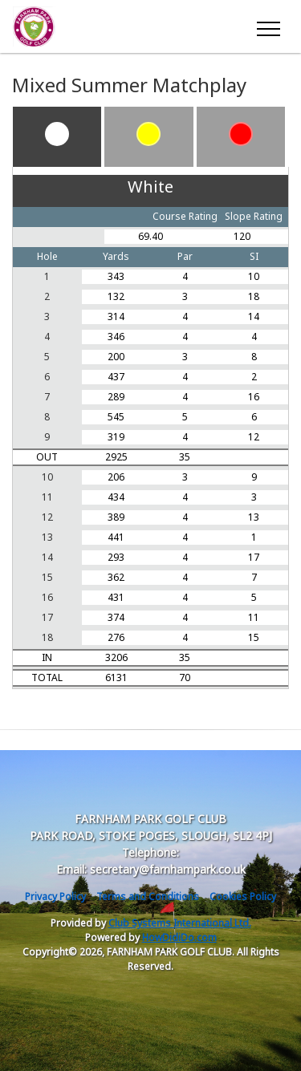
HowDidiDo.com (179, 937)
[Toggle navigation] (267, 26)
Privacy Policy (55, 896)
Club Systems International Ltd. (179, 923)
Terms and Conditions (147, 896)
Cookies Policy (242, 896)
